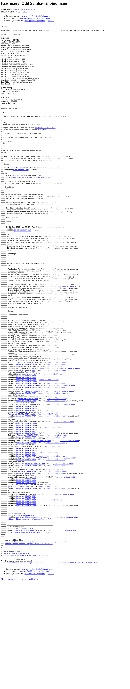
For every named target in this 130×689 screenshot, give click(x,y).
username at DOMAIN (67, 338)
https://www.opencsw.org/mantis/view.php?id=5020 (28, 208)
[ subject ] (42, 21)
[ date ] (27, 21)
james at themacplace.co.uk (24, 9)
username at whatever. (45, 148)
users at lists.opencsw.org (21, 613)
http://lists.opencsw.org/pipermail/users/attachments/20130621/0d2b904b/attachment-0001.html (52, 670)
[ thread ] (34, 21)
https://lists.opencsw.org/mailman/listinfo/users (31, 618)
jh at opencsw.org (51, 134)
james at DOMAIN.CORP (28, 430)
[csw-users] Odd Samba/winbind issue (37, 16)
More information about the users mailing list (19, 687)
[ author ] (50, 21)
